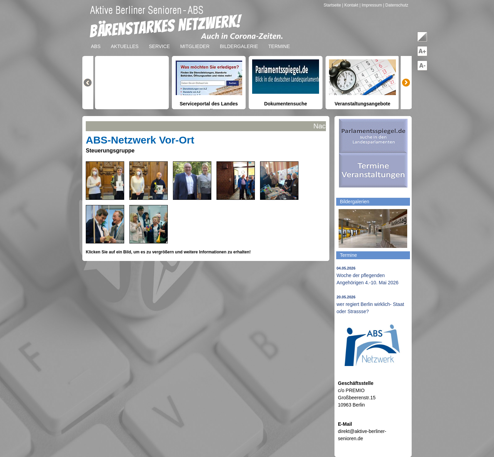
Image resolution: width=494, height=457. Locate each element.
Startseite (333, 5)
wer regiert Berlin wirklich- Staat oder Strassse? (370, 304)
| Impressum (371, 5)
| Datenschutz (395, 5)
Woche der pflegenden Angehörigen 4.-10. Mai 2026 (368, 275)
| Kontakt (350, 5)
